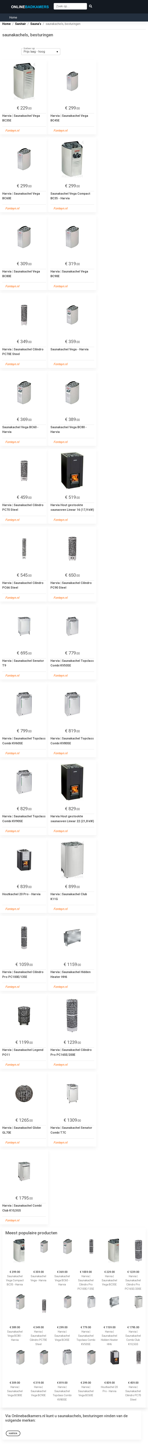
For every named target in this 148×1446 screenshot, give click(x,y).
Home (13, 17)
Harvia (13, 1433)
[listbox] (40, 51)
